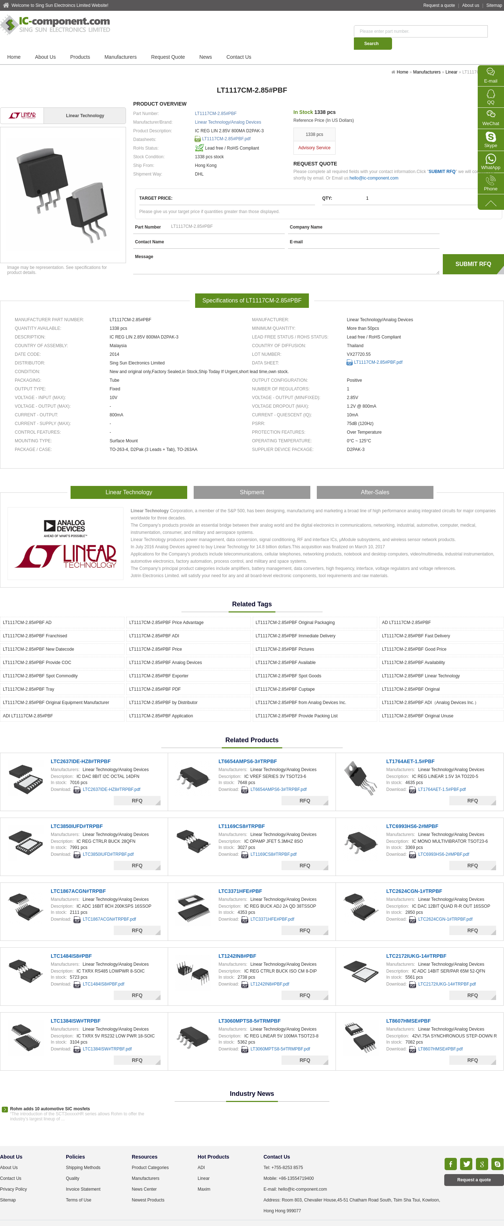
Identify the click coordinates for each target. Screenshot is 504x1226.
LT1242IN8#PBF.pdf (270, 971)
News (205, 45)
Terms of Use (78, 1187)
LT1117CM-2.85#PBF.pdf (226, 126)
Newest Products (148, 1187)
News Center (144, 1176)
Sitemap (494, 5)
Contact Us (238, 45)
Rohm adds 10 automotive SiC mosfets (50, 1095)
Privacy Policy (13, 1176)
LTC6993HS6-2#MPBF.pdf (443, 841)
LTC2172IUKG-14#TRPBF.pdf (447, 971)
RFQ (137, 788)
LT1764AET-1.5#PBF (410, 748)
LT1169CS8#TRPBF (242, 813)
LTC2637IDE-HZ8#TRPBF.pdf (111, 776)
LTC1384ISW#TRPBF (75, 1008)
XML (322, 1214)
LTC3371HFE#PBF (240, 878)
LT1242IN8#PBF (237, 943)
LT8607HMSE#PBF (408, 1008)
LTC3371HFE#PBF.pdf (272, 906)
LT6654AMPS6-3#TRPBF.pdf (279, 776)
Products (80, 45)
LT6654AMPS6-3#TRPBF (248, 748)
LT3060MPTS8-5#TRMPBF (249, 1008)
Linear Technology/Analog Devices (228, 109)
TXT (334, 1214)
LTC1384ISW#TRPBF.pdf (107, 1036)
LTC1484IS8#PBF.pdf (103, 971)
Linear (451, 59)
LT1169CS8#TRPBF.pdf (274, 841)
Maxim (204, 1176)
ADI (201, 1154)
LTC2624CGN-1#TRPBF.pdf (445, 906)
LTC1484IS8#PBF (71, 943)
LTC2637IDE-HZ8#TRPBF (81, 748)
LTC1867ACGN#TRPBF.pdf (109, 906)
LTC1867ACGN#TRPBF (78, 878)
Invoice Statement (83, 1176)
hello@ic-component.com (374, 165)
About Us (45, 45)
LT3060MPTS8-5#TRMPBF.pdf (280, 1036)
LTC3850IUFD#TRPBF (77, 813)
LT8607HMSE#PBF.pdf (440, 1036)
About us (470, 5)
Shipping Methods (83, 1154)
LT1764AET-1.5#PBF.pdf (442, 776)
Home (14, 45)
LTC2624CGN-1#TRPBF (414, 878)
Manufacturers (120, 45)
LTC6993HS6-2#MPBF (412, 813)
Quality (72, 1165)
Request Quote (168, 45)
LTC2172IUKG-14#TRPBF (416, 943)
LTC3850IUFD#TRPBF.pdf (108, 841)
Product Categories (150, 1154)
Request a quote (439, 5)
